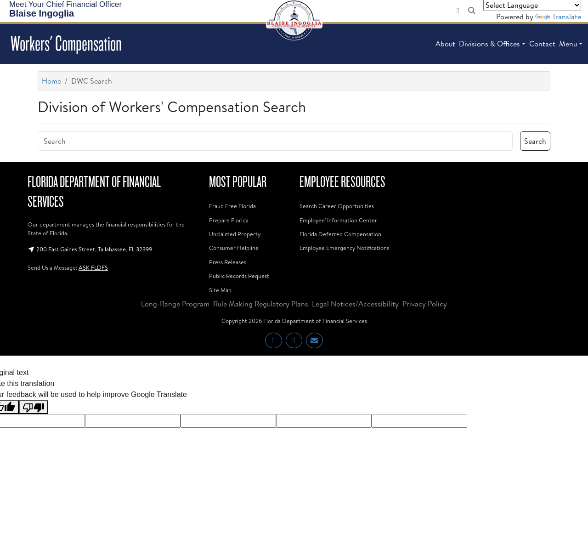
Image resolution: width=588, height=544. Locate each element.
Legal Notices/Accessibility (355, 304)
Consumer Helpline (234, 248)
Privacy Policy (424, 304)
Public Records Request (239, 276)
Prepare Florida (229, 220)
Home (51, 81)
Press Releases (227, 262)
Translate (558, 16)
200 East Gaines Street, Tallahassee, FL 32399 (90, 249)
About (445, 44)
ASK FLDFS (93, 267)
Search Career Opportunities (337, 206)
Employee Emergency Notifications (344, 248)
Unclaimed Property (234, 234)
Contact (542, 44)
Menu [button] (568, 44)
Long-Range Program (175, 304)
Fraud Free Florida (232, 206)
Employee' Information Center (338, 220)
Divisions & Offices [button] (489, 44)
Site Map (220, 290)
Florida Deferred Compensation (340, 234)
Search (535, 141)
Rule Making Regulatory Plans (260, 304)
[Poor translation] (33, 407)
